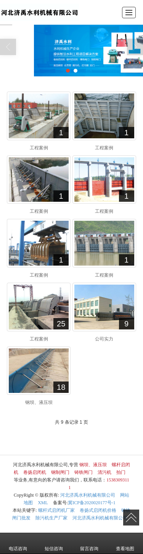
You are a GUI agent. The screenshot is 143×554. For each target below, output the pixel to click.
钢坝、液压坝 (93, 464)
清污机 (104, 472)
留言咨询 (89, 543)
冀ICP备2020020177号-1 (92, 502)
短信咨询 (54, 543)
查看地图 (125, 543)
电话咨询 (18, 543)
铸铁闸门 (83, 472)
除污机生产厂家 (51, 518)
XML (43, 502)
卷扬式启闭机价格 (98, 510)
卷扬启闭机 (34, 472)
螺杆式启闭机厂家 (56, 510)
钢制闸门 (60, 472)
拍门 (120, 472)
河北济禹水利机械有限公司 (87, 495)
